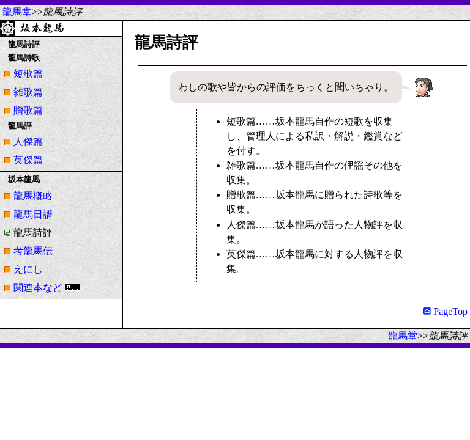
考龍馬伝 (33, 251)
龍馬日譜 (33, 214)
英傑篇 (28, 160)
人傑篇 (28, 141)
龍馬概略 (33, 196)
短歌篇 (28, 73)
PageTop (445, 311)
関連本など (37, 287)
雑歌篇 (28, 92)
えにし (28, 269)
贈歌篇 (28, 110)
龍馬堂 (17, 12)
